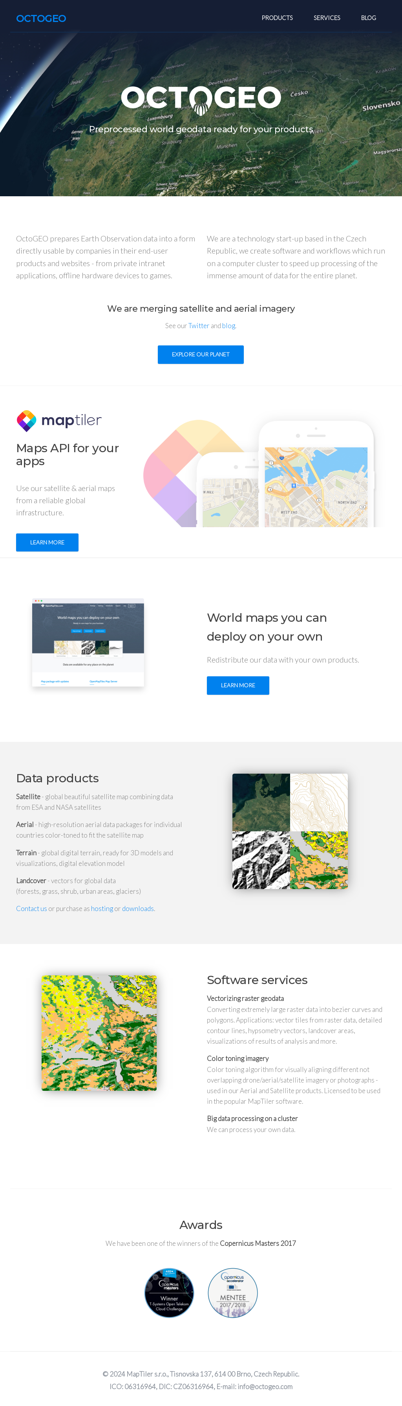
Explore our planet (201, 354)
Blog (368, 17)
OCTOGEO (41, 18)
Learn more (47, 542)
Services (327, 17)
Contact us (31, 908)
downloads (138, 908)
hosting (102, 908)
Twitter (199, 325)
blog (228, 325)
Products (277, 17)
